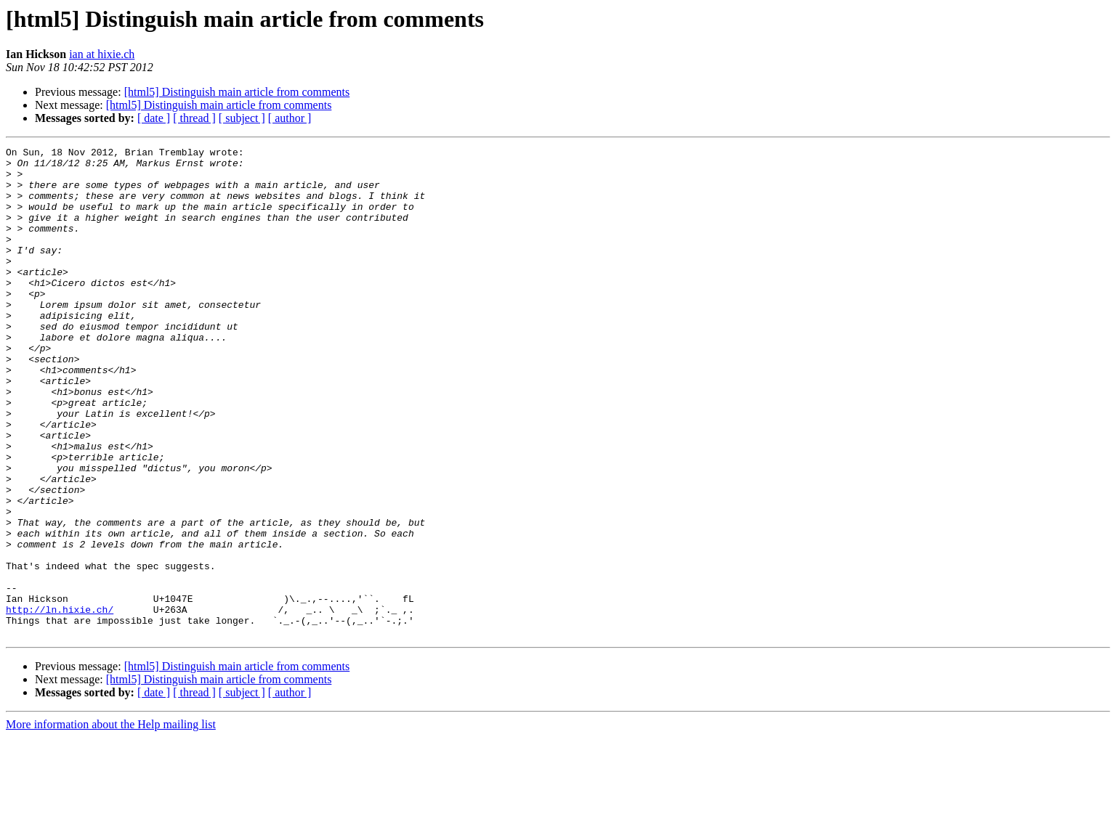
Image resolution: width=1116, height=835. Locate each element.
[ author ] (290, 118)
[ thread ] (194, 118)
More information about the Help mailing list (111, 822)
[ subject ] (242, 118)
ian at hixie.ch (101, 54)
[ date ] (153, 118)
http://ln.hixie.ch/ (59, 702)
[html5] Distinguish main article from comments (237, 92)
